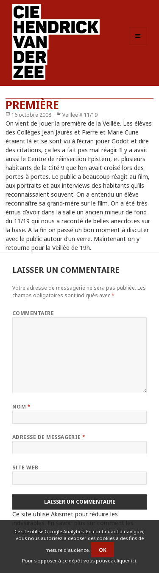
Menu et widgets (138, 44)
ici (133, 560)
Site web (25, 467)
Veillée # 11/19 (80, 114)
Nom (21, 406)
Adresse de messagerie (49, 437)
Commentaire (33, 313)
